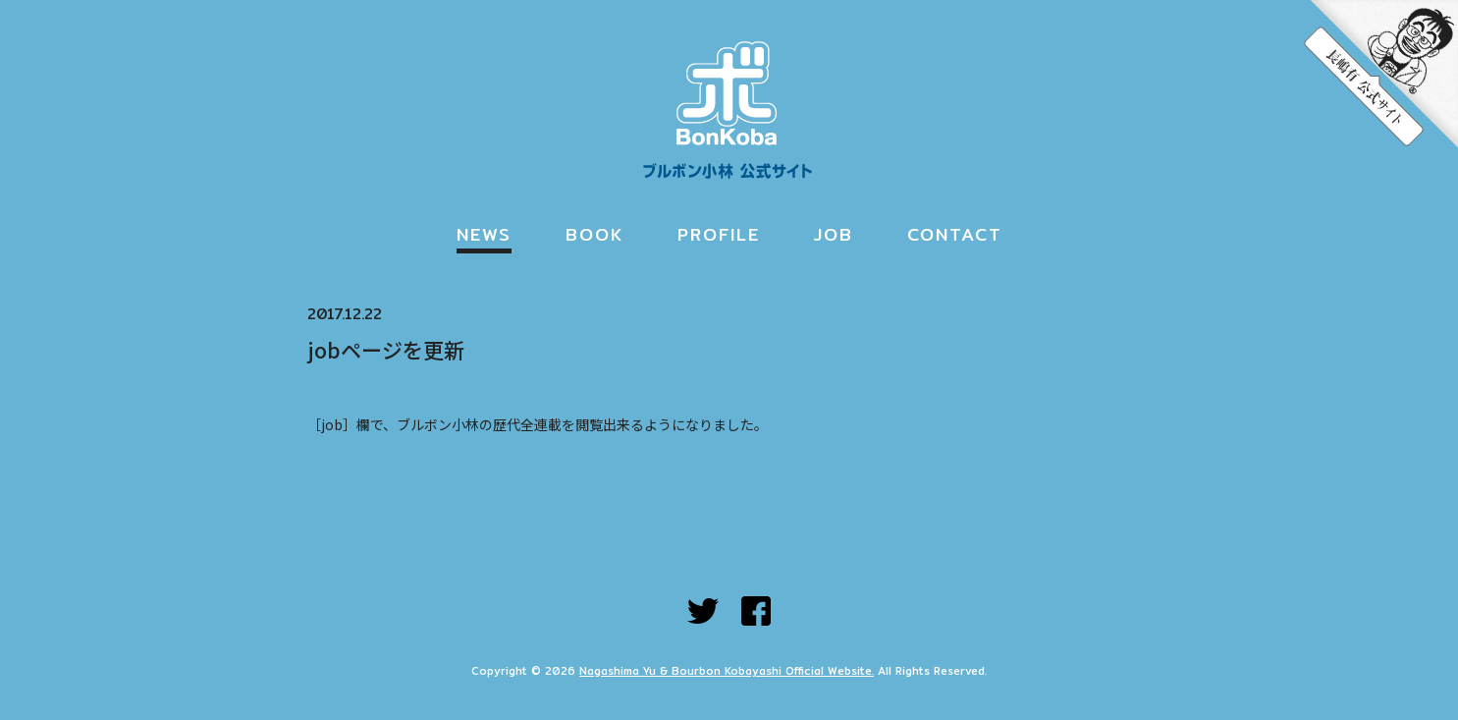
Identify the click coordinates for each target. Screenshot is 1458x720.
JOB (833, 234)
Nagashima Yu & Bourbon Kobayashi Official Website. (726, 671)
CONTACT (954, 234)
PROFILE (718, 234)
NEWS (484, 234)
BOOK (594, 234)
